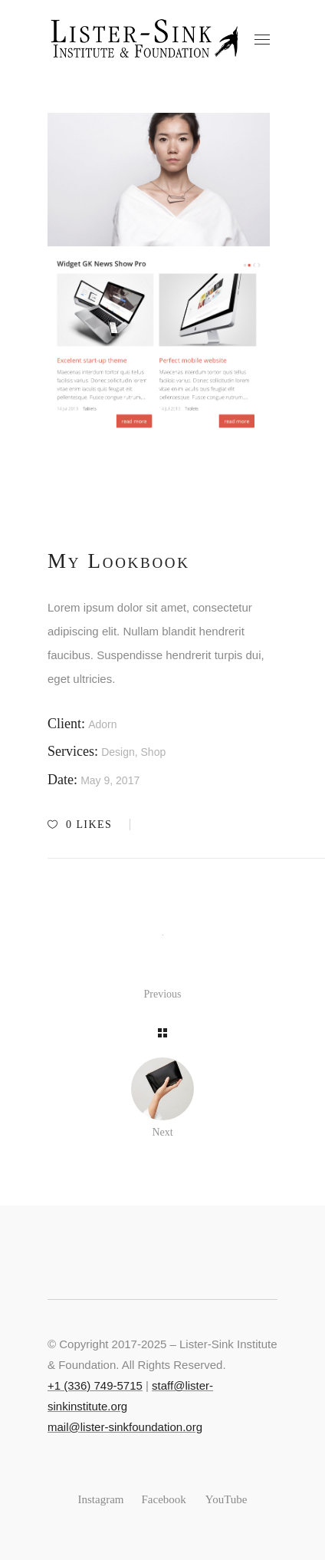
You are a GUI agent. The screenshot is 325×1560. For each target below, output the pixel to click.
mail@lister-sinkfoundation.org (125, 1426)
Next (162, 1132)
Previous (163, 994)
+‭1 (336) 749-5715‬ (95, 1385)
